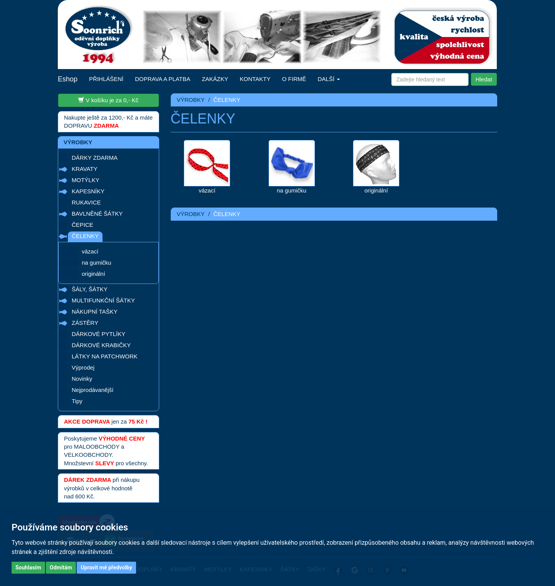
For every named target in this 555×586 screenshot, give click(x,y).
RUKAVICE (86, 202)
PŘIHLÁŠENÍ (106, 79)
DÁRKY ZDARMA (95, 157)
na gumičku (96, 262)
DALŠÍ (329, 79)
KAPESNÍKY (88, 191)
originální (93, 273)
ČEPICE (82, 224)
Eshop (67, 79)
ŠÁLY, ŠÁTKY (90, 289)
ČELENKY (85, 236)
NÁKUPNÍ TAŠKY (95, 311)
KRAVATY (85, 168)
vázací (90, 251)
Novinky (82, 378)
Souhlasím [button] (28, 567)
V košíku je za (108, 99)
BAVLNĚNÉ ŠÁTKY (97, 213)
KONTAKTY (255, 79)
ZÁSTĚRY (85, 322)
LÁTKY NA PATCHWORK (105, 356)
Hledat (484, 79)
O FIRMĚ (294, 79)
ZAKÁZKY (215, 79)
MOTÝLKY (85, 180)
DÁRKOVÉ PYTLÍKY (98, 334)
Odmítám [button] (61, 567)
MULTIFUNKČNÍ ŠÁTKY (103, 300)
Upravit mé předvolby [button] (106, 567)
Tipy (77, 401)
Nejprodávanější (92, 390)
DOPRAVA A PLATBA (162, 79)
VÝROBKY (191, 99)
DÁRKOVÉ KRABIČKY (101, 345)
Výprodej (83, 367)
